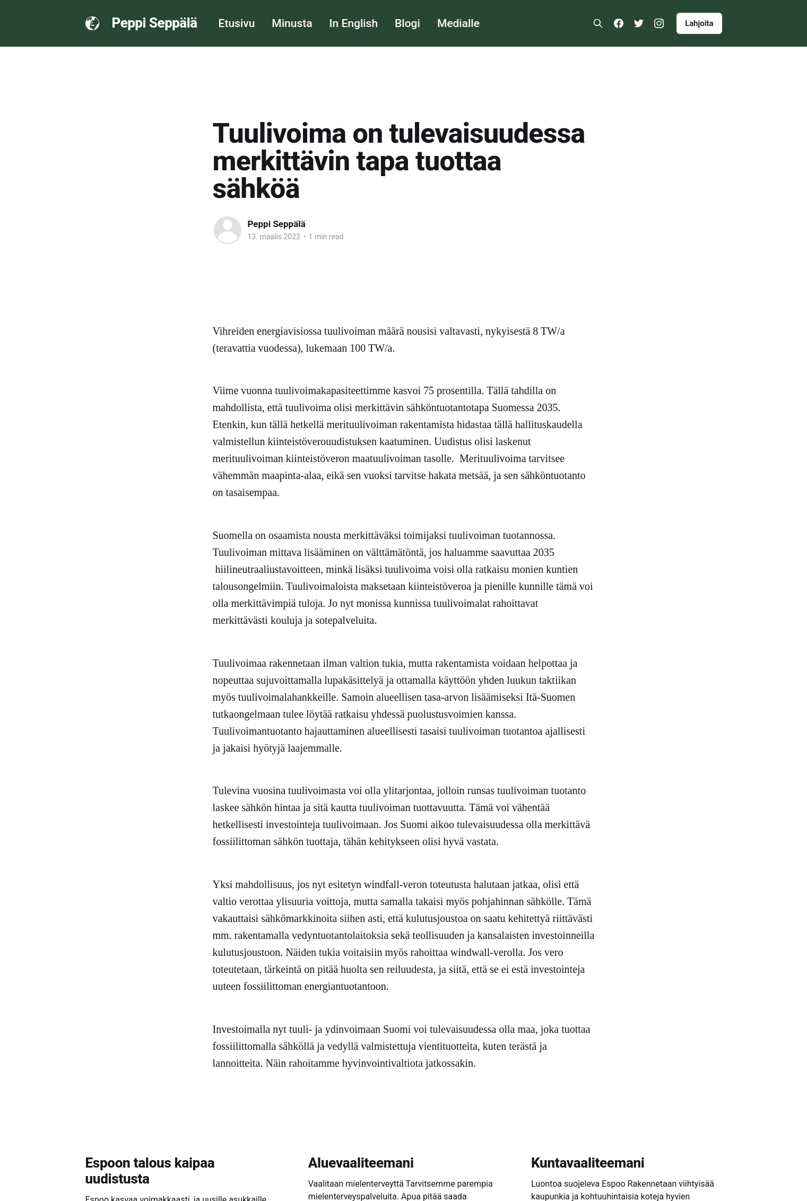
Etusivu (237, 23)
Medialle (458, 23)
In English (353, 23)
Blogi (407, 23)
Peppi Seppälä (154, 23)
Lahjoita (699, 23)
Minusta (292, 23)
